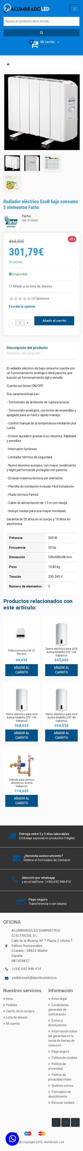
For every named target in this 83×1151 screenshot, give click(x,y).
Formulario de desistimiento (59, 1094)
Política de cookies (62, 1057)
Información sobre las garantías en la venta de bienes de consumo (62, 1038)
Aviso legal (57, 999)
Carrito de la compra (18, 1011)
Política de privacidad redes (59, 1077)
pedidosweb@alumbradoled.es (34, 978)
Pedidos (10, 1005)
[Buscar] (41, 21)
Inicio (8, 999)
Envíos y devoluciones (57, 1023)
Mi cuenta (11, 1023)
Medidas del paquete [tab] (23, 353)
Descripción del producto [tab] (27, 348)
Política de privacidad (57, 1066)
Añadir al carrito (54, 320)
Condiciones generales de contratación (58, 1009)
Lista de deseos (15, 1017)
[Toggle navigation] (74, 8)
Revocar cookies (61, 1102)
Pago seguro (58, 1051)
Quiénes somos (60, 1085)
